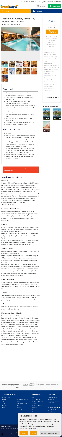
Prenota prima (6, 397)
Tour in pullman (6, 409)
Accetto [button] (23, 433)
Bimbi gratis (19, 409)
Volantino (41, 6)
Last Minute (19, 401)
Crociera (4, 405)
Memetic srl (4, 428)
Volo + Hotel (5, 401)
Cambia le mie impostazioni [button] (49, 433)
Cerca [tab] (5, 11)
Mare (17, 397)
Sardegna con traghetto (22, 399)
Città (17, 405)
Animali (4, 412)
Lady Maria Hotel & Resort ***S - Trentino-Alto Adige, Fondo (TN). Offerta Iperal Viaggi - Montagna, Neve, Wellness (9, 6)
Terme (4, 403)
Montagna (5, 399)
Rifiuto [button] (34, 433)
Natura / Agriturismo (21, 403)
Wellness (18, 407)
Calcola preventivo (52, 31)
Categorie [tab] (37, 11)
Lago (3, 407)
